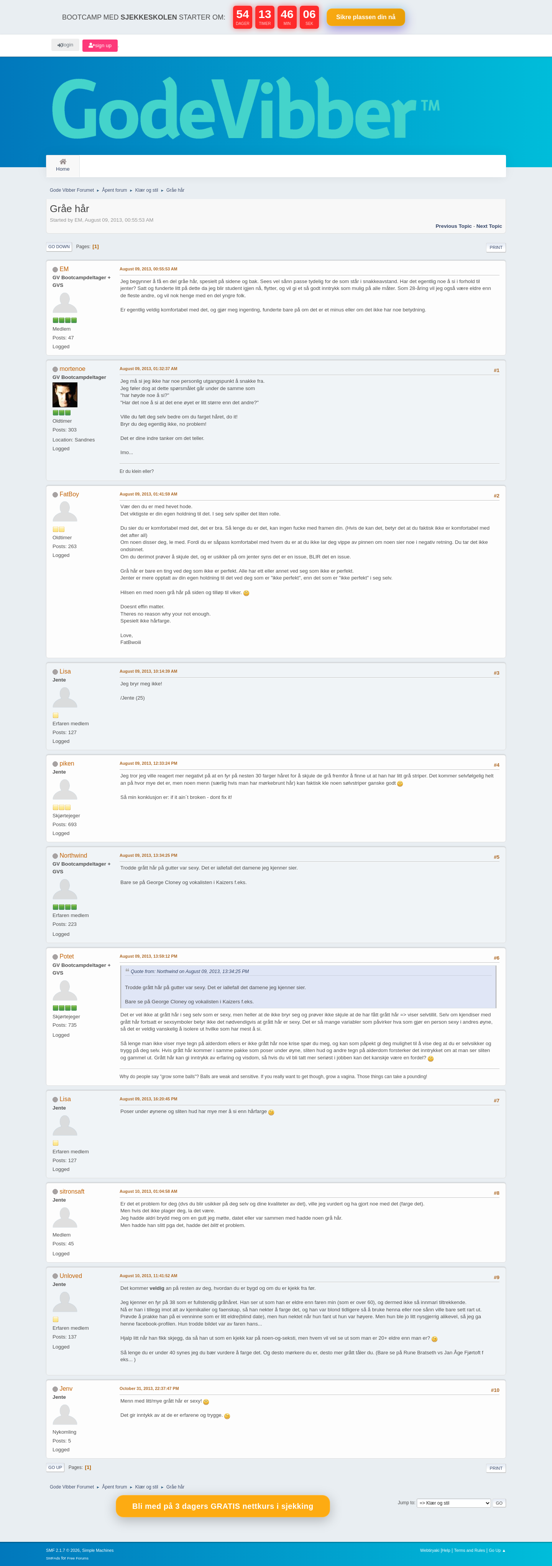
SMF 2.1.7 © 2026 (63, 1550)
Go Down (59, 246)
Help (446, 1550)
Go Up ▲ (497, 1550)
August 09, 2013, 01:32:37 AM (148, 368)
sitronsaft (71, 1191)
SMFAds (53, 1558)
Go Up (55, 1467)
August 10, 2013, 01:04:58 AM (148, 1191)
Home (63, 165)
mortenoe (72, 369)
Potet (66, 956)
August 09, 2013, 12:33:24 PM (148, 763)
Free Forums (78, 1558)
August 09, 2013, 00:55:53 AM (148, 269)
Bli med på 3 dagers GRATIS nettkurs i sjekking (223, 1506)
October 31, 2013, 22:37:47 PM (149, 1388)
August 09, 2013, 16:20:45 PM (148, 1099)
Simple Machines (97, 1550)
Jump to (406, 1502)
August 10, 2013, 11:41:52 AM (148, 1275)
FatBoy (69, 494)
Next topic (489, 226)
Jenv (65, 1388)
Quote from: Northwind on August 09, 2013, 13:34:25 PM (190, 971)
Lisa (65, 671)
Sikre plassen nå (366, 17)
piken (66, 763)
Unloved (70, 1276)
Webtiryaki (429, 1550)
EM (64, 269)
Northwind (73, 855)
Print (496, 247)
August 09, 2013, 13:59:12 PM (148, 956)
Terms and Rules (469, 1550)
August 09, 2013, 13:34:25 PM (148, 855)
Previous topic (453, 226)
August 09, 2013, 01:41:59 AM (148, 494)
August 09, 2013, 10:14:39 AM (148, 671)
